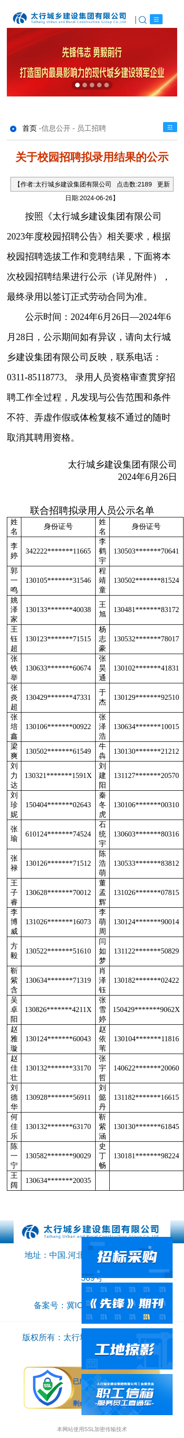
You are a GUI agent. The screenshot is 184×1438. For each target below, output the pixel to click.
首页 (29, 128)
